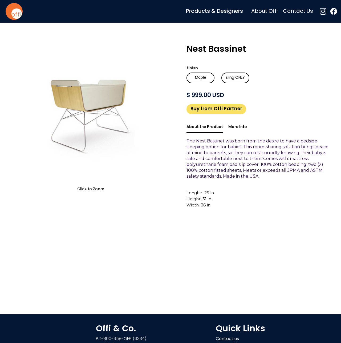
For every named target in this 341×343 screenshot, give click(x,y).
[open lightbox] (90, 116)
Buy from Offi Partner (216, 108)
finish (192, 68)
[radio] (200, 78)
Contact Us (298, 11)
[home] (14, 11)
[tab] (204, 127)
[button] (214, 11)
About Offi (264, 11)
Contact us (227, 339)
